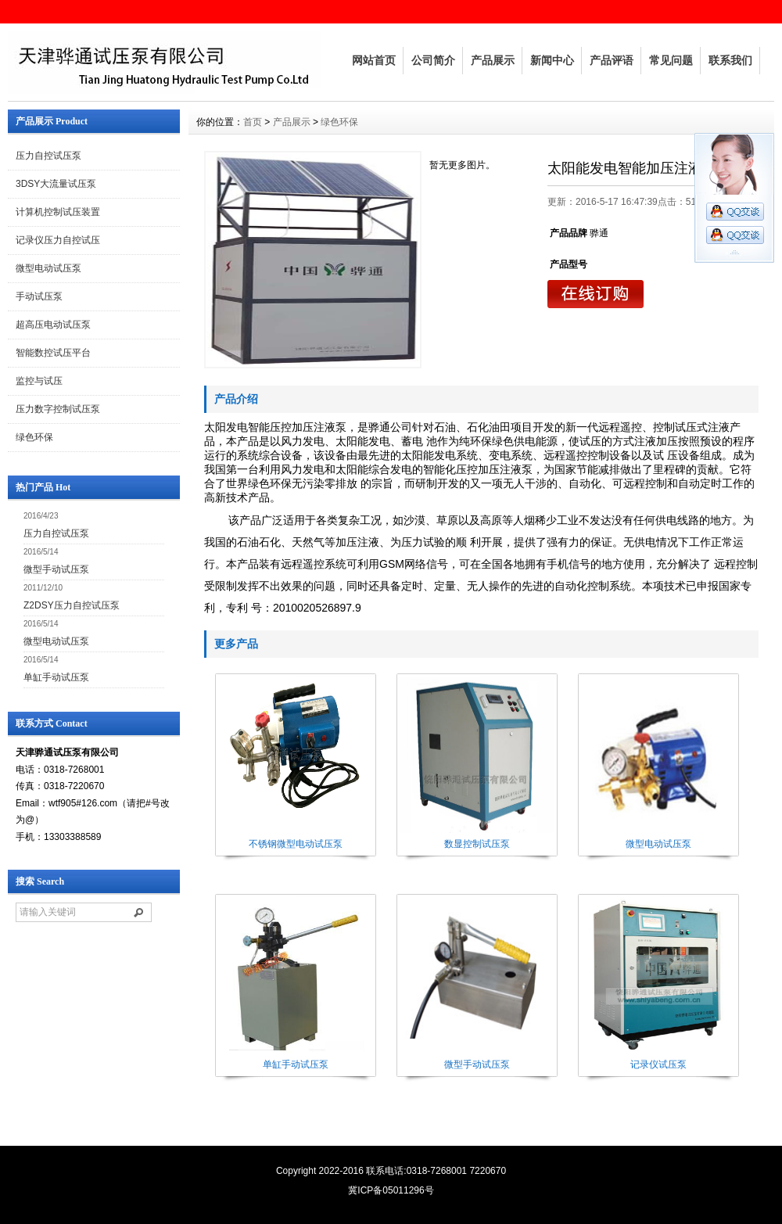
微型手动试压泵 (56, 569)
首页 (252, 122)
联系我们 (730, 60)
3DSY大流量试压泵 (56, 183)
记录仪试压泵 (658, 1064)
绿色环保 (34, 437)
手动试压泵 (39, 296)
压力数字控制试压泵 (58, 409)
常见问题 (671, 60)
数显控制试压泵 (477, 843)
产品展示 (493, 60)
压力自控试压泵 (48, 155)
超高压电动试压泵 (53, 324)
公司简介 (433, 60)
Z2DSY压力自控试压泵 (71, 605)
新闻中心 (552, 60)
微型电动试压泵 (48, 268)
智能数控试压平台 (53, 352)
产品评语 (611, 60)
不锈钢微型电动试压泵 (296, 843)
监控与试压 (39, 380)
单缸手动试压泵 (56, 677)
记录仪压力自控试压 (58, 240)
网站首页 (374, 60)
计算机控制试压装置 (58, 211)
